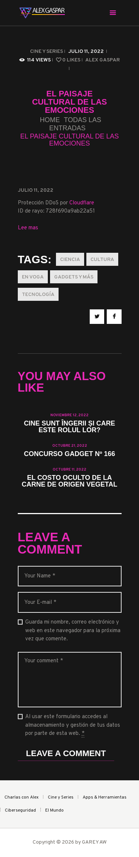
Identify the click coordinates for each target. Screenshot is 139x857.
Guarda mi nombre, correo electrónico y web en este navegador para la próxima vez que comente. (72, 631)
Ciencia (70, 260)
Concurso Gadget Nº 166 (69, 454)
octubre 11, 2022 (69, 469)
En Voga (33, 277)
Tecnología (38, 294)
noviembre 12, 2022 (69, 415)
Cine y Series (46, 51)
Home (50, 120)
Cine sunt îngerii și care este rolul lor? (69, 427)
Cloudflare (81, 203)
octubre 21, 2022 (69, 445)
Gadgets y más (73, 277)
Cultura (102, 260)
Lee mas (28, 228)
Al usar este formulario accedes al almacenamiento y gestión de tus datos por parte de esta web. (72, 725)
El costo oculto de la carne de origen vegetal (70, 481)
